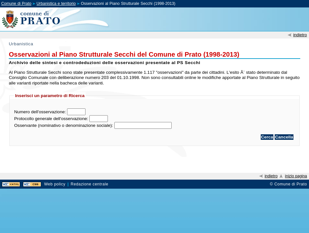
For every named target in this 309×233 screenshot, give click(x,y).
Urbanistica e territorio (56, 3)
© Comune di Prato (288, 184)
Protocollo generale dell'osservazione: (51, 118)
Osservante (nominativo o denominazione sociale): (63, 125)
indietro (300, 34)
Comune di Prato (16, 3)
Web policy (54, 184)
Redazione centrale (89, 184)
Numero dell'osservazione (39, 111)
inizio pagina (296, 176)
